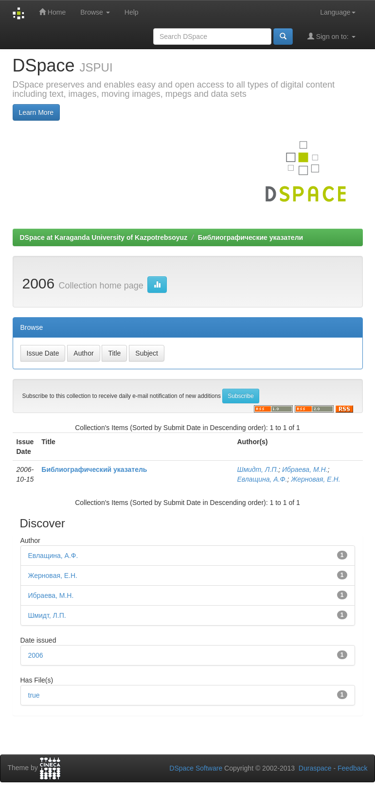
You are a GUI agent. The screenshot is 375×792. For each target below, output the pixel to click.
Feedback (352, 768)
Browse (95, 12)
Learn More (36, 112)
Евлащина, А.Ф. (262, 479)
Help (132, 12)
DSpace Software (195, 768)
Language (337, 12)
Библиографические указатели (250, 237)
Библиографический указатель (94, 469)
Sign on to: (331, 36)
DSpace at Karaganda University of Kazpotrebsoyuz (104, 237)
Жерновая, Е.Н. (315, 479)
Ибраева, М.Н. (304, 469)
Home (52, 12)
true (34, 695)
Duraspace (315, 768)
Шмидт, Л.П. (258, 469)
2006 (35, 655)
